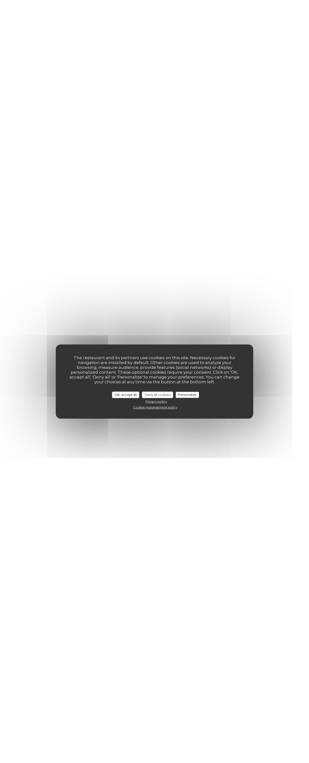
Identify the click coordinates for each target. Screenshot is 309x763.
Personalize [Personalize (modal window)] (187, 395)
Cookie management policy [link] (155, 407)
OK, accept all (126, 395)
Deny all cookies (157, 395)
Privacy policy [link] (156, 401)
